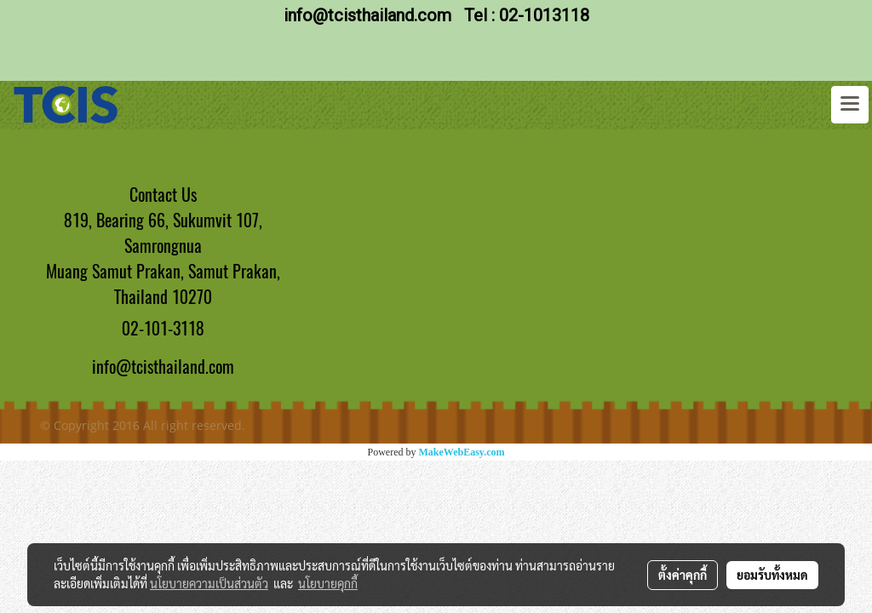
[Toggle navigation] (850, 104)
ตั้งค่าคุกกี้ (682, 574)
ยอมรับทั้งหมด (772, 574)
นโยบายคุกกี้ (328, 583)
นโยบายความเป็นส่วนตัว (209, 583)
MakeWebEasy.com (462, 452)
